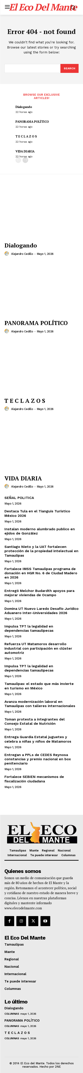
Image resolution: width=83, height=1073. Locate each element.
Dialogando (23, 107)
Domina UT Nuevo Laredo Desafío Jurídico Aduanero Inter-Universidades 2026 (41, 610)
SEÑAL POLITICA (19, 498)
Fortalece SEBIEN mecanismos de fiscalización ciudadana (34, 779)
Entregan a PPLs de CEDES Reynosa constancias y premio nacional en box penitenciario (37, 759)
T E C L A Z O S (26, 136)
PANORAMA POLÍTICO (32, 121)
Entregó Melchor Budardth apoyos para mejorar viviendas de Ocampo (39, 593)
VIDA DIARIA (25, 151)
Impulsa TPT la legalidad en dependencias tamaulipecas (29, 628)
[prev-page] (18, 160)
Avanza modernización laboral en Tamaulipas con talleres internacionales (39, 703)
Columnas (11, 1013)
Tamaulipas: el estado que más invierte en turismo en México (39, 686)
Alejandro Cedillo (22, 254)
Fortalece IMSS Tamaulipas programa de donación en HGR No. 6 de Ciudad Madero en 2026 (40, 573)
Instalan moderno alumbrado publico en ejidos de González (39, 531)
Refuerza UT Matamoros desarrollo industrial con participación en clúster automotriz (38, 648)
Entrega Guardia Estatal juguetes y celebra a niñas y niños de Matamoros (37, 739)
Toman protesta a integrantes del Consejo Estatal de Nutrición (34, 721)
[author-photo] (7, 253)
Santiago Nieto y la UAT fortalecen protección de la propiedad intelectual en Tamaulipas (41, 551)
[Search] (69, 68)
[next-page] (25, 160)
